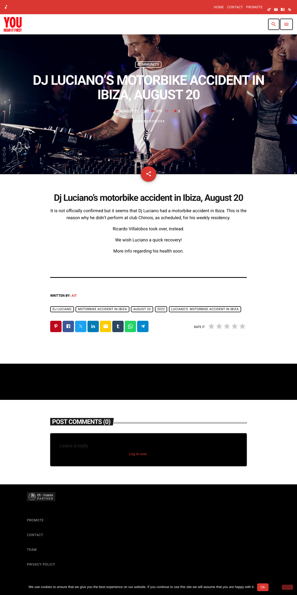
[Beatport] (289, 10)
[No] (287, 587)
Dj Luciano (62, 309)
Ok (263, 587)
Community (148, 65)
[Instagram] (276, 10)
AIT (74, 296)
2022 (161, 309)
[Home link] (13, 24)
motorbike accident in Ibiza (102, 309)
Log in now (138, 454)
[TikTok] (269, 10)
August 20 (142, 309)
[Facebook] (283, 10)
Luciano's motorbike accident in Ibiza (205, 309)
